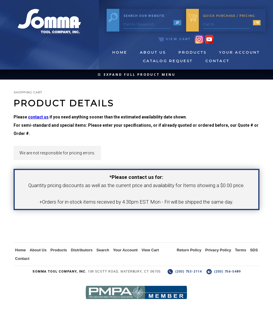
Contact (217, 61)
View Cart (174, 39)
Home (119, 52)
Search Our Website (144, 15)
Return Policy (189, 250)
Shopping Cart (28, 92)
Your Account (239, 52)
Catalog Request (168, 61)
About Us (153, 52)
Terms (240, 250)
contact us (38, 117)
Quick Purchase (229, 15)
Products (192, 52)
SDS (254, 250)
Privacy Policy (218, 250)
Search (102, 250)
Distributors (82, 250)
